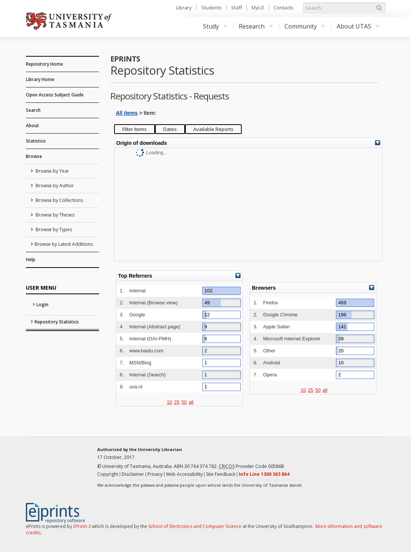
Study (215, 26)
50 (184, 402)
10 (169, 402)
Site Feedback (220, 474)
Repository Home (44, 64)
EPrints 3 (82, 526)
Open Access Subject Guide (55, 95)
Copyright (107, 474)
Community (305, 26)
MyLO (257, 7)
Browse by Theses (54, 215)
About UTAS (358, 26)
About (32, 125)
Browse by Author (54, 185)
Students (211, 7)
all (191, 402)
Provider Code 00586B (251, 466)
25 (176, 402)
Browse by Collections (59, 200)
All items (127, 113)
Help (30, 259)
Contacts (284, 7)
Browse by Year (52, 171)
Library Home (40, 79)
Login (42, 304)
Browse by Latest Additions (64, 244)
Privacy (155, 474)
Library (184, 7)
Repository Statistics (57, 322)
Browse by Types (53, 229)
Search (33, 110)
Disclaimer (133, 474)
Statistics (36, 141)
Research (256, 26)
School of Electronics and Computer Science (194, 526)
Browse (34, 156)
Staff (236, 7)
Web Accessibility (184, 474)
